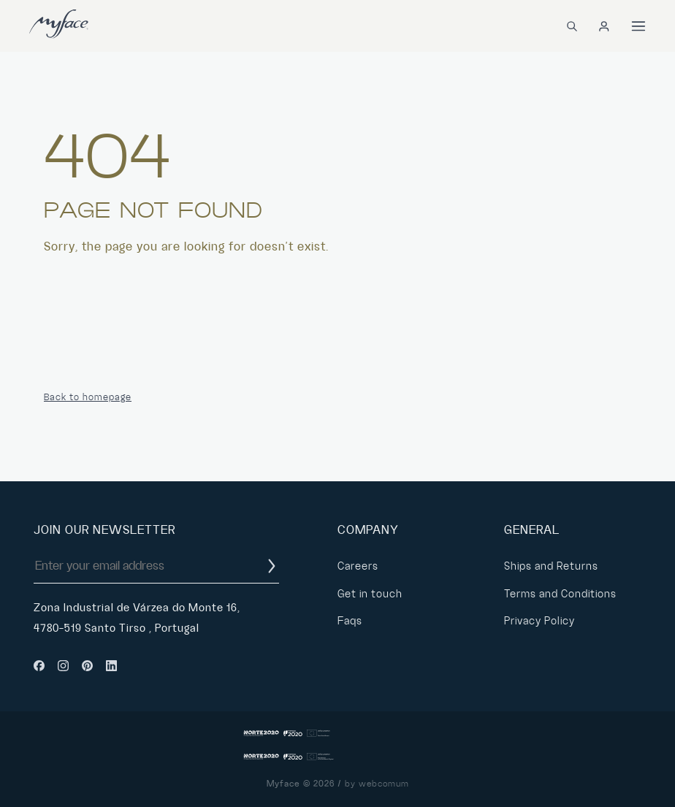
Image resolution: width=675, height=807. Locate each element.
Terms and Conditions (560, 594)
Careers (358, 566)
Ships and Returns (551, 566)
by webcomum (377, 784)
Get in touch (370, 594)
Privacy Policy (539, 621)
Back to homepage (87, 397)
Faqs (350, 621)
